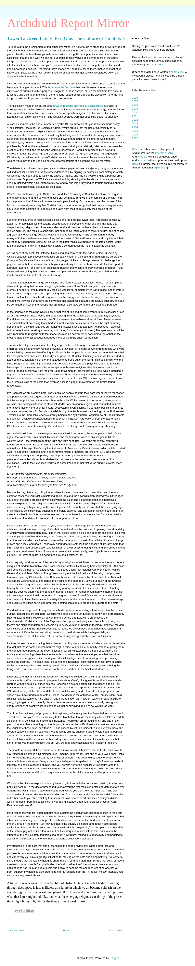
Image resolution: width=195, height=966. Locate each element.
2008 (135, 105)
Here (135, 149)
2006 (135, 97)
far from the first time (63, 87)
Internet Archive (164, 152)
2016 (135, 134)
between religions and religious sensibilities (77, 105)
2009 (135, 108)
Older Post (115, 930)
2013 (135, 123)
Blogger (114, 958)
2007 (135, 101)
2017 (135, 138)
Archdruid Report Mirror (68, 23)
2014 (135, 127)
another (142, 156)
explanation (160, 167)
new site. (162, 57)
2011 (135, 116)
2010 (135, 112)
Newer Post (17, 930)
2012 (135, 119)
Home (66, 930)
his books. (160, 64)
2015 (135, 130)
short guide (177, 71)
